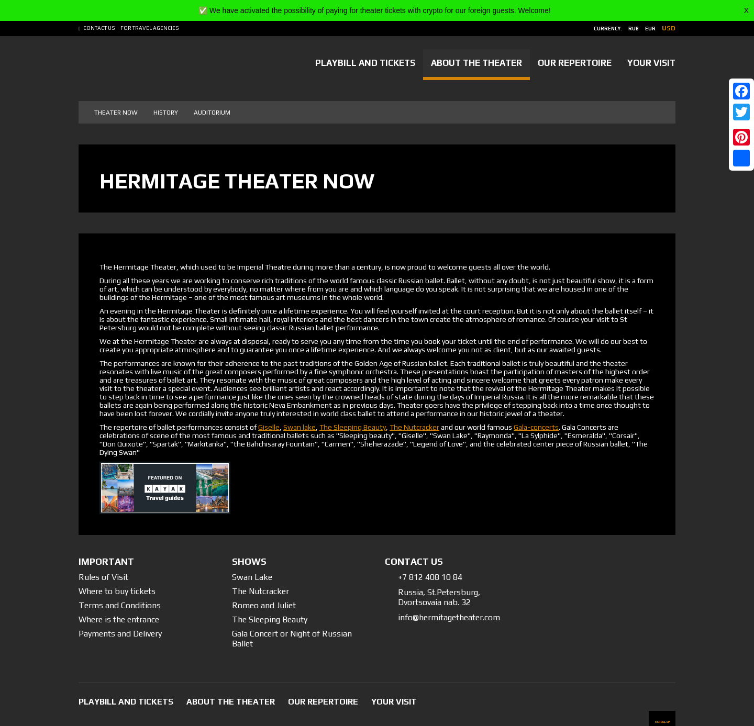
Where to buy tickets (117, 591)
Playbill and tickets (365, 63)
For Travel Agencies (149, 28)
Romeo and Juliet (264, 605)
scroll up (662, 721)
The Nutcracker (414, 427)
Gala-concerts (536, 427)
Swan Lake (252, 577)
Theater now (116, 112)
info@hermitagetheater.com (449, 617)
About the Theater (476, 63)
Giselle (269, 427)
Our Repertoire (575, 63)
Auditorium (212, 112)
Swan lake (299, 427)
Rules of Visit (103, 577)
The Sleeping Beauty (352, 427)
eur (650, 28)
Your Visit (651, 63)
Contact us (99, 28)
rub (633, 28)
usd (668, 28)
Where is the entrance (119, 619)
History (165, 112)
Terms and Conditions (120, 605)
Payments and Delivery (120, 634)
